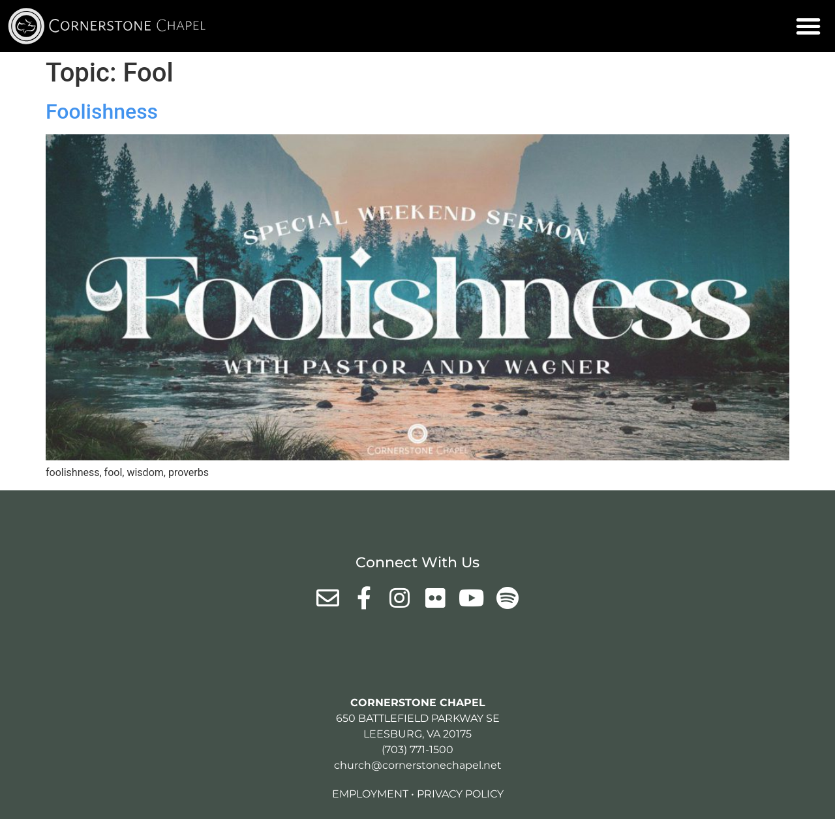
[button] (808, 26)
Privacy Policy (460, 794)
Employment (370, 794)
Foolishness (102, 111)
